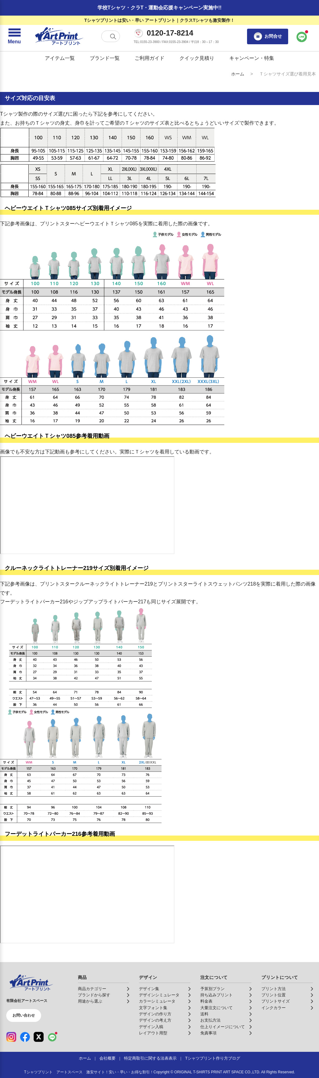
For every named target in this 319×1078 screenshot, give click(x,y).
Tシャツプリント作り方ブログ (212, 1058)
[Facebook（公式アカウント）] (25, 1037)
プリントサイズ (275, 1001)
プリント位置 (273, 995)
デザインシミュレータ (159, 995)
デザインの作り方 (155, 1014)
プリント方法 (273, 989)
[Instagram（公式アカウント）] (11, 1037)
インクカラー (273, 1008)
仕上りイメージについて (222, 1027)
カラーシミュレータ (157, 1001)
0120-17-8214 (170, 33)
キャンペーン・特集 (251, 58)
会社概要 (107, 1058)
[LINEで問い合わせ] (302, 36)
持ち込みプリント (216, 995)
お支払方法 (210, 1020)
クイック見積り (196, 58)
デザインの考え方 (155, 1020)
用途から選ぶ (90, 1001)
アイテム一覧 (60, 58)
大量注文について (216, 1008)
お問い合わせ (23, 1015)
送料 (204, 1014)
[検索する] (113, 36)
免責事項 (208, 1033)
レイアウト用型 (153, 1033)
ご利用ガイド (149, 58)
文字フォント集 (153, 1008)
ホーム (237, 73)
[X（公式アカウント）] (39, 1037)
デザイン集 (149, 989)
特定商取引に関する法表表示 (150, 1058)
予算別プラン (212, 989)
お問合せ (267, 36)
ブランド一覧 (105, 58)
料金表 (206, 1001)
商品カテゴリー (92, 989)
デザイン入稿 (151, 1027)
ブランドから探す (94, 995)
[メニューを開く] (14, 36)
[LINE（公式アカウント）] (52, 1037)
